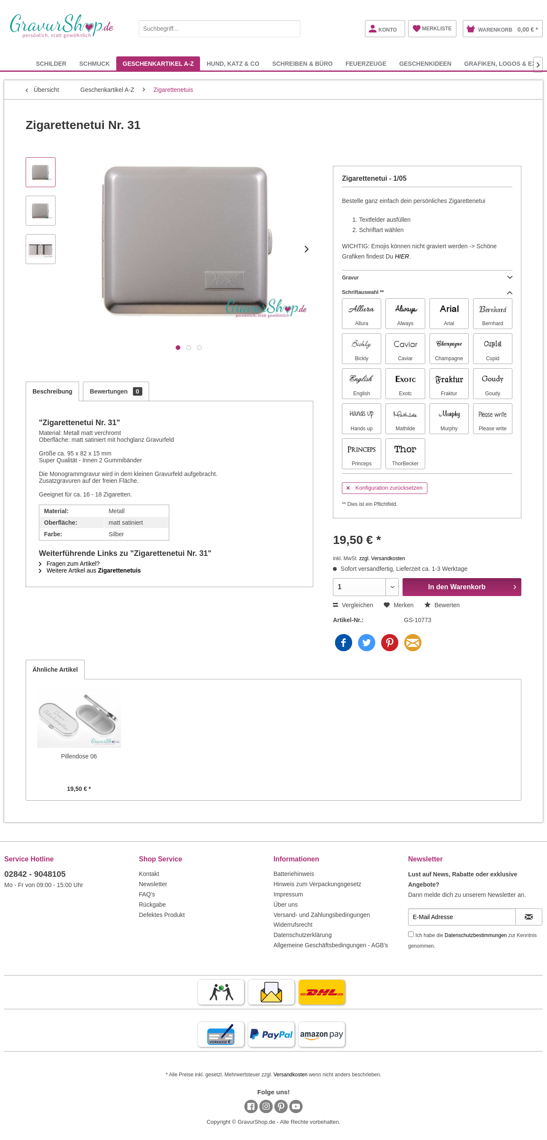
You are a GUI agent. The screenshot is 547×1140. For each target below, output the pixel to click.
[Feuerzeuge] (366, 63)
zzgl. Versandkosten (382, 558)
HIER (402, 256)
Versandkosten (290, 1075)
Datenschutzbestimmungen (476, 935)
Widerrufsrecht (293, 924)
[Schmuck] (94, 63)
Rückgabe (152, 904)
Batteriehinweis (294, 873)
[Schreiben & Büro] (302, 63)
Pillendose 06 (79, 756)
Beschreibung (52, 391)
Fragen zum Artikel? (69, 563)
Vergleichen (353, 605)
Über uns (286, 904)
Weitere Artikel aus (90, 570)
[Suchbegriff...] (219, 28)
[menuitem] (219, 27)
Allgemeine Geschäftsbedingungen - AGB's (331, 945)
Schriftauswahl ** (427, 292)
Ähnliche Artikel (55, 669)
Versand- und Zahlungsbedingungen (322, 914)
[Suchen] (291, 28)
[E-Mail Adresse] (462, 917)
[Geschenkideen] (425, 63)
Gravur (427, 278)
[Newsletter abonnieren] (528, 917)
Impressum (288, 894)
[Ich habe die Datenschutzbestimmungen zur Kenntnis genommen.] (411, 934)
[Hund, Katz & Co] (232, 63)
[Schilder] (51, 63)
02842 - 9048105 (35, 874)
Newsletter (153, 884)
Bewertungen (116, 391)
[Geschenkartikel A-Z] (158, 63)
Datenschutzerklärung (303, 934)
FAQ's (147, 894)
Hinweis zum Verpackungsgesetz (317, 884)
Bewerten (442, 605)
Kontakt (149, 873)
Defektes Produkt (162, 914)
